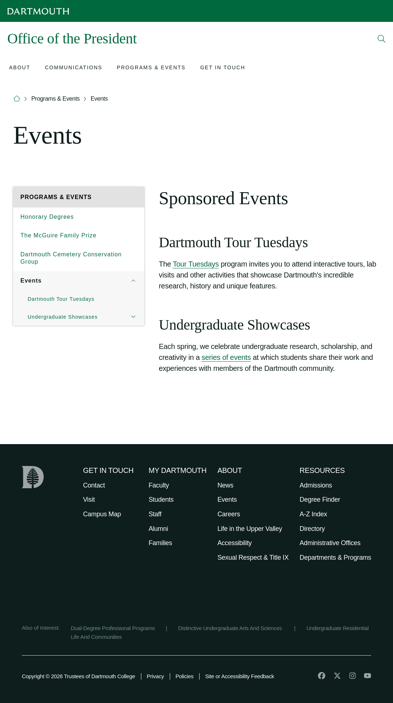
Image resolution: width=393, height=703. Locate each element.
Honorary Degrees (47, 217)
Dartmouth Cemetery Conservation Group (71, 258)
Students (161, 499)
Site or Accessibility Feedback (239, 676)
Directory (312, 528)
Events (99, 99)
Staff (155, 514)
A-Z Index (313, 514)
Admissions (316, 485)
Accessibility (234, 543)
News (225, 485)
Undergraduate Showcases (63, 317)
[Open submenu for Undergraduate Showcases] (133, 317)
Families (160, 543)
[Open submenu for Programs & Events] (151, 68)
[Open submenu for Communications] (73, 68)
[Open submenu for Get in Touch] (222, 68)
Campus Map (102, 514)
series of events (226, 357)
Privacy (155, 676)
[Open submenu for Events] (133, 280)
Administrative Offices (330, 543)
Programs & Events (55, 99)
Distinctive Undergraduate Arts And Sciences (230, 628)
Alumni (158, 528)
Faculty (159, 485)
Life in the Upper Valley (249, 528)
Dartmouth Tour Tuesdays (61, 299)
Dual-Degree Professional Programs (113, 628)
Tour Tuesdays (196, 264)
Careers (228, 514)
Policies (184, 676)
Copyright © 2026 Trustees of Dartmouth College (78, 676)
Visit (89, 499)
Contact (94, 485)
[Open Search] (382, 39)
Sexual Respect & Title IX (253, 557)
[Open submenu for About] (19, 68)
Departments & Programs (335, 557)
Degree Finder (320, 499)
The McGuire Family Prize (58, 235)
